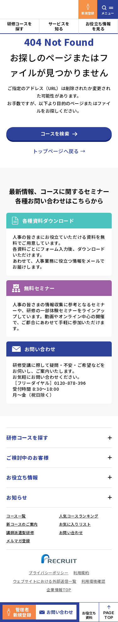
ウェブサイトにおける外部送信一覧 (44, 581)
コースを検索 (55, 133)
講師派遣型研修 (20, 532)
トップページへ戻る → (59, 151)
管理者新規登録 (19, 612)
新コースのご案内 (22, 524)
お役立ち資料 (89, 615)
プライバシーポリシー (48, 572)
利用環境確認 (93, 581)
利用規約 (81, 572)
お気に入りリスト (75, 524)
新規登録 (87, 9)
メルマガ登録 (18, 540)
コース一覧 (16, 515)
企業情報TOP (59, 589)
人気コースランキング (78, 515)
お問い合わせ (56, 612)
